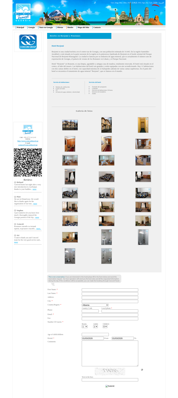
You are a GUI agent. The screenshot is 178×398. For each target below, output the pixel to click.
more (34, 189)
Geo (112, 3)
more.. (38, 229)
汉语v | (156, 3)
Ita (147, 3)
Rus (120, 3)
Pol (139, 3)
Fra (129, 3)
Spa (143, 3)
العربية (161, 3)
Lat (150, 3)
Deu (125, 3)
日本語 (134, 3)
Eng (116, 3)
